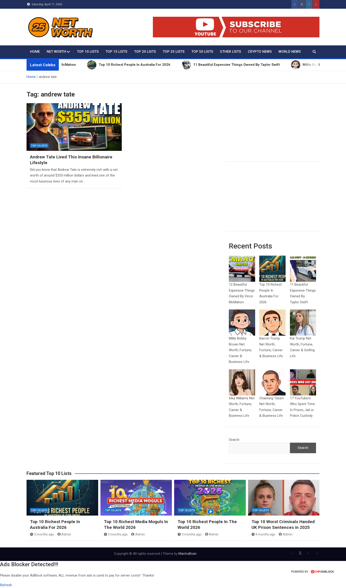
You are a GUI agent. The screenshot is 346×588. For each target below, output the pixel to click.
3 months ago (42, 534)
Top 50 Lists (202, 52)
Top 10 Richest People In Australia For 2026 (55, 524)
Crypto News (260, 52)
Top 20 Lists (145, 52)
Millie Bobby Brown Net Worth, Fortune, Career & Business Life (240, 350)
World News (289, 52)
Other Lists (230, 52)
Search (234, 440)
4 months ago (263, 534)
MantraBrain (187, 554)
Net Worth (56, 52)
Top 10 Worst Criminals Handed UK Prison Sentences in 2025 (283, 524)
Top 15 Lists (116, 52)
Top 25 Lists (173, 52)
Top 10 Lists (88, 52)
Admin (64, 534)
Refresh (6, 585)
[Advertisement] (272, 126)
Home (35, 52)
